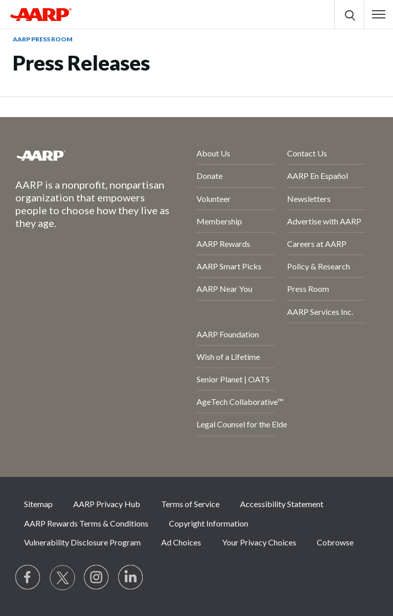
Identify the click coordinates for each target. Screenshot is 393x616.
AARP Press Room (43, 39)
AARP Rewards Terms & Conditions (86, 523)
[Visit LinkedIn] (131, 577)
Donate (209, 175)
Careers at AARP (316, 243)
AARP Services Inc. (320, 311)
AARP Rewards (223, 243)
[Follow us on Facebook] (28, 577)
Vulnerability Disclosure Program (82, 542)
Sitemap (38, 504)
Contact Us (307, 153)
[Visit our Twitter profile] (62, 577)
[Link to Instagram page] (97, 577)
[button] (378, 14)
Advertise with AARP (324, 221)
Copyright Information (208, 523)
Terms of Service (190, 504)
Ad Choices (181, 542)
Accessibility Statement (281, 504)
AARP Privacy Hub (106, 504)
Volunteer (213, 198)
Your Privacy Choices (259, 542)
